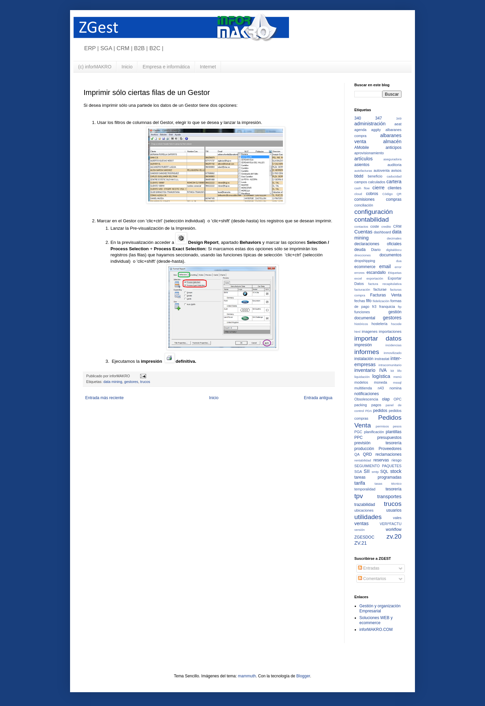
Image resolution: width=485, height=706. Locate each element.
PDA (368, 411)
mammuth (247, 676)
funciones (362, 312)
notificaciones (366, 393)
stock (395, 471)
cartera (393, 181)
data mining (112, 382)
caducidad (394, 176)
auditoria (394, 165)
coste (374, 226)
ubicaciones (364, 510)
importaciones (390, 331)
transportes (389, 496)
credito (386, 226)
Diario (376, 250)
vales (397, 518)
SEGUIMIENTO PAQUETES (377, 466)
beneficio (375, 176)
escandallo (376, 272)
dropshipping (364, 261)
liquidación (361, 377)
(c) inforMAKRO (94, 66)
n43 (381, 388)
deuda (359, 249)
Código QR (391, 194)
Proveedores (390, 448)
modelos (361, 382)
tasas (378, 483)
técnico (396, 483)
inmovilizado (392, 353)
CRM (397, 226)
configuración (373, 211)
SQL (384, 471)
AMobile (361, 147)
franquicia (387, 306)
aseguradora (392, 159)
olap (386, 399)
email (385, 266)
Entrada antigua (318, 397)
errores (359, 273)
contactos (361, 226)
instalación (364, 358)
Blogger (303, 676)
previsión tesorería (377, 443)
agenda (360, 130)
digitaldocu (393, 250)
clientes (394, 188)
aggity (376, 130)
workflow (393, 529)
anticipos (393, 147)
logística (381, 376)
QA (357, 454)
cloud (358, 194)
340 (357, 118)
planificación (374, 432)
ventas (361, 523)
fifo (368, 300)
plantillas (393, 431)
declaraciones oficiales (377, 244)
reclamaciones (388, 454)
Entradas (368, 568)
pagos (376, 405)
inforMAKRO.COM (376, 629)
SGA (358, 472)
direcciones (362, 255)
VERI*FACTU (390, 524)
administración (370, 123)
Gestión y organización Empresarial (379, 608)
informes (366, 351)
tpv (358, 496)
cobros (372, 193)
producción (364, 448)
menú (397, 377)
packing (360, 405)
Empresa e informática (166, 66)
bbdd (358, 176)
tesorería (393, 489)
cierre (379, 187)
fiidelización (381, 301)
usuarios (393, 510)
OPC (397, 399)
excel (358, 278)
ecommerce (365, 266)
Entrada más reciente (104, 397)
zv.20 (394, 536)
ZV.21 (360, 543)
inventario (364, 370)
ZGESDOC (364, 537)
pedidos (380, 410)
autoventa (381, 170)
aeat (397, 124)
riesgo (396, 460)
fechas (359, 301)
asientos (361, 164)
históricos (361, 324)
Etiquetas (394, 273)
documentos (390, 255)
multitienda (363, 388)
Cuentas (363, 231)
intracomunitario (390, 365)
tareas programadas (377, 477)
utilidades (368, 516)
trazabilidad (364, 504)
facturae (380, 289)
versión (359, 530)
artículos (363, 158)
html (357, 331)
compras (393, 199)
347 (378, 118)
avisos (396, 170)
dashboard (382, 232)
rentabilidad (362, 460)
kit (392, 371)
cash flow (362, 188)
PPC (358, 437)
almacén (392, 141)
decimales (394, 238)
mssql (397, 382)
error (398, 267)
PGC (358, 432)
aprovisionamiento (369, 153)
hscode (396, 324)
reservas (381, 460)
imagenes (370, 331)
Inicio (127, 66)
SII (367, 471)
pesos (397, 426)
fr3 (374, 306)
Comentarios (372, 578)
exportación (374, 278)
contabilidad (371, 219)
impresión (363, 345)
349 (398, 118)
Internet (208, 66)
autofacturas (363, 170)
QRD (367, 454)
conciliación (363, 205)
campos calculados (369, 182)
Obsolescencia (366, 399)
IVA (383, 370)
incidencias (393, 345)
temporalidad (364, 489)
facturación (362, 289)
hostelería (379, 324)
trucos (145, 382)
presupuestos (389, 437)
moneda (380, 382)
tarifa (359, 483)
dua (398, 261)
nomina (395, 388)
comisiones (364, 199)
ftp (399, 307)
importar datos (377, 338)
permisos (382, 426)
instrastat (382, 359)
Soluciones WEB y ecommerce (376, 620)
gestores (131, 382)
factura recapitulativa (384, 284)
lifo (399, 371)
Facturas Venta (385, 295)
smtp (375, 472)
